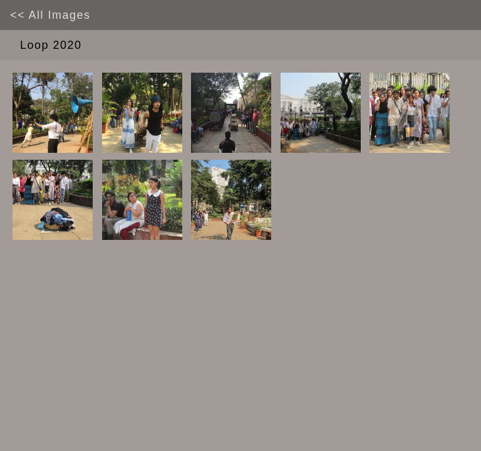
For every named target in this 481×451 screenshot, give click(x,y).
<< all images (50, 15)
